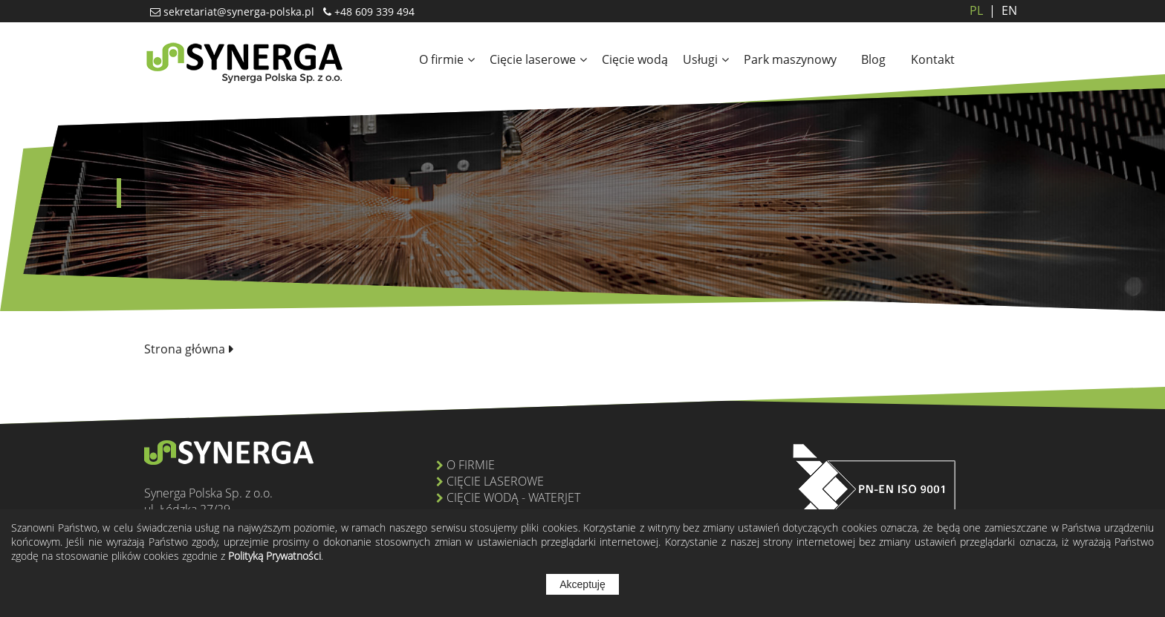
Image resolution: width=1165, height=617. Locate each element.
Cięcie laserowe (538, 59)
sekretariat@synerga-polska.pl (237, 11)
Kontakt (933, 59)
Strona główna (184, 349)
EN (1000, 10)
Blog (873, 59)
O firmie (447, 59)
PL (976, 10)
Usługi (706, 59)
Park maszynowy (790, 59)
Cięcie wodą (635, 59)
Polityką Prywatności (274, 556)
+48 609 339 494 (373, 11)
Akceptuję (582, 584)
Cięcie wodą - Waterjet (513, 497)
